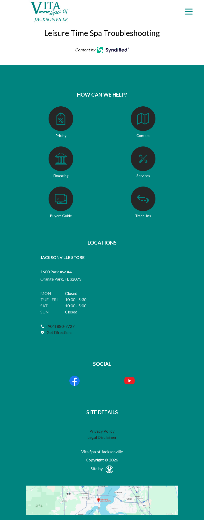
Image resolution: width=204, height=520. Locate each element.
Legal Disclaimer (102, 437)
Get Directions (59, 332)
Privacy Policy (102, 431)
